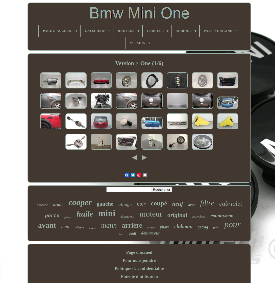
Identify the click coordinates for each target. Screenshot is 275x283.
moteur (150, 213)
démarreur (150, 233)
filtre (207, 203)
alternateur (127, 216)
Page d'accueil (139, 252)
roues (151, 227)
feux (120, 234)
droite (58, 204)
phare (164, 227)
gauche (105, 204)
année (92, 227)
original (177, 215)
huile (85, 213)
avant (47, 225)
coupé (159, 203)
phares (67, 217)
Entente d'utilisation (139, 276)
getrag (203, 227)
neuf (177, 204)
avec (191, 205)
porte (52, 216)
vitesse (79, 227)
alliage (125, 204)
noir (141, 204)
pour (232, 224)
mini (106, 213)
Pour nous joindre (139, 260)
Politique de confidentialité (139, 268)
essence (42, 205)
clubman (183, 226)
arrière (132, 225)
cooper (80, 202)
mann (109, 225)
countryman (222, 215)
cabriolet (230, 203)
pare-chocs (199, 216)
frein (216, 227)
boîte (65, 226)
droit (132, 233)
